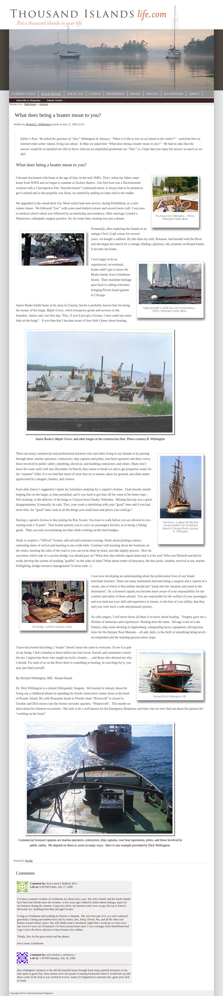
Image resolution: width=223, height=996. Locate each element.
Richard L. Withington (38, 124)
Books (135, 93)
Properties (115, 93)
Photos (152, 93)
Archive (20, 103)
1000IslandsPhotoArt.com (192, 89)
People (29, 860)
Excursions (173, 93)
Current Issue (24, 93)
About (194, 93)
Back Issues (51, 93)
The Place (75, 93)
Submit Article (54, 100)
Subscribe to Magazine (28, 100)
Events (95, 93)
